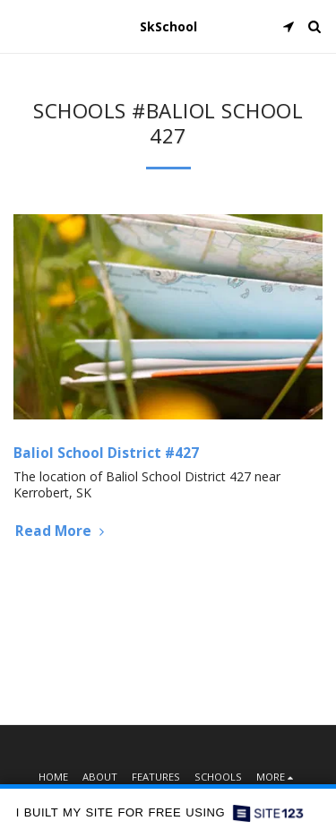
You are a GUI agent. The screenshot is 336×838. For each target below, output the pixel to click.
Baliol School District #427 (106, 453)
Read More (61, 531)
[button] (19, 25)
